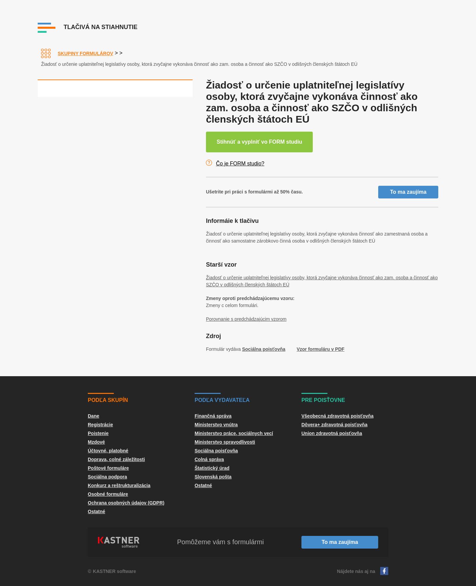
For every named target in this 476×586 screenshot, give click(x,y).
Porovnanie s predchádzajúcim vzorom (246, 319)
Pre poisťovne (323, 400)
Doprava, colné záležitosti (116, 459)
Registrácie (100, 424)
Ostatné (96, 511)
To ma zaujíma (408, 192)
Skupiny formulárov (85, 53)
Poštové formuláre (108, 468)
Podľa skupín (108, 400)
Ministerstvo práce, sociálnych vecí (234, 433)
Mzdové (96, 442)
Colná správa (209, 459)
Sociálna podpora (107, 476)
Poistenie (98, 433)
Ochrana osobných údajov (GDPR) (126, 502)
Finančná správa (213, 416)
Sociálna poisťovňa (263, 349)
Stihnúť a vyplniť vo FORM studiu (259, 142)
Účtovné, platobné (108, 450)
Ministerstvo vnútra (216, 424)
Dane (93, 416)
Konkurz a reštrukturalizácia (119, 485)
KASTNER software (114, 571)
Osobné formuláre (108, 494)
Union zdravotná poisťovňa (331, 433)
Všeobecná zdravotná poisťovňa (337, 416)
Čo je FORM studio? (240, 163)
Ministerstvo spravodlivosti (225, 442)
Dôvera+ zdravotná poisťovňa (334, 424)
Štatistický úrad (212, 468)
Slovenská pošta (213, 476)
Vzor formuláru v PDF (320, 349)
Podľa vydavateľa (222, 400)
